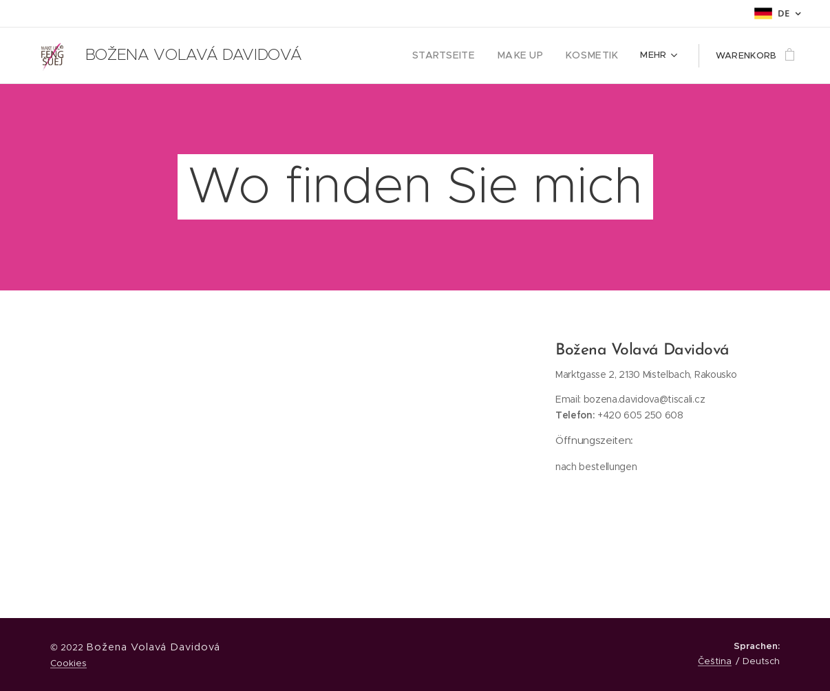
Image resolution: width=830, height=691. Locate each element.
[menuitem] (460, 56)
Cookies (68, 663)
